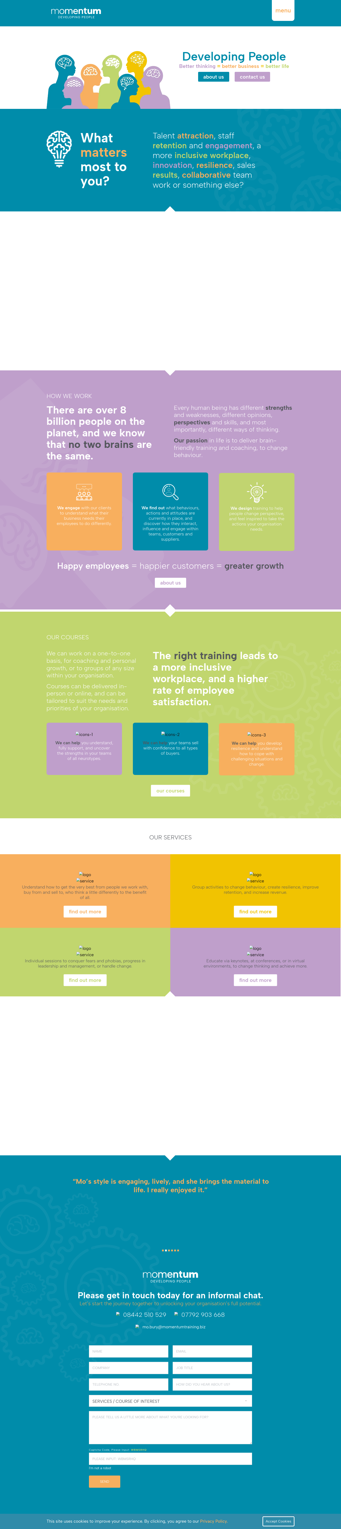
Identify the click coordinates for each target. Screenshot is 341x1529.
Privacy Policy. (214, 1521)
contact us (252, 77)
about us (213, 77)
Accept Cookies (278, 1521)
